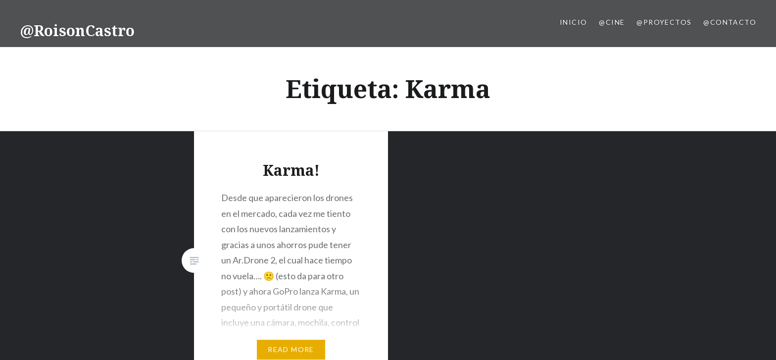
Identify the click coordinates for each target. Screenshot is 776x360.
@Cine (612, 22)
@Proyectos (663, 22)
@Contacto (729, 22)
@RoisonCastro (77, 30)
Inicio (573, 22)
